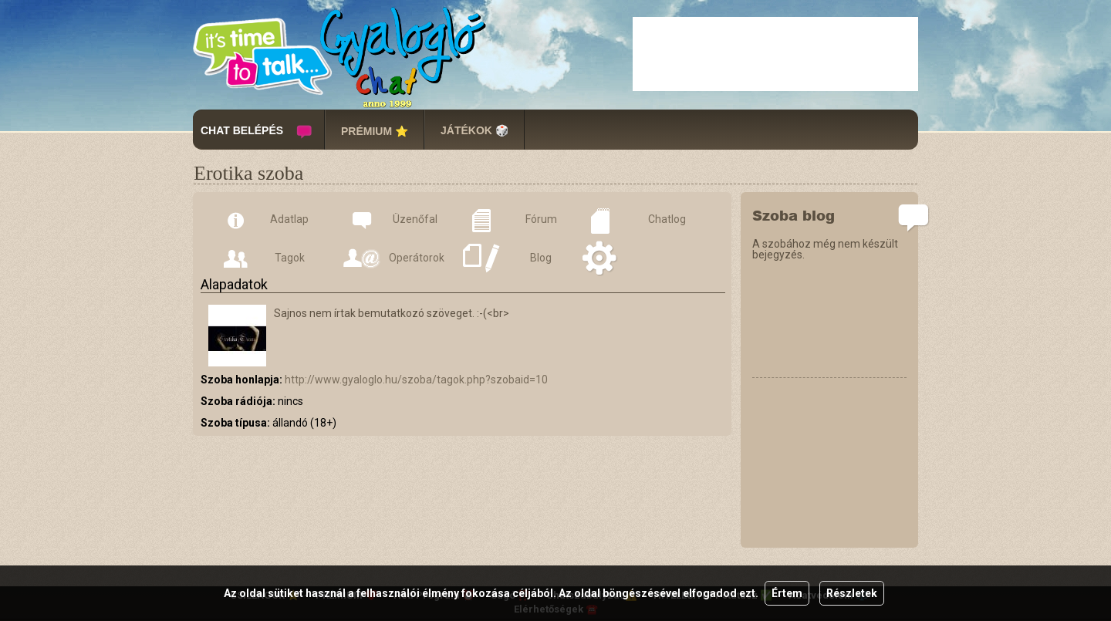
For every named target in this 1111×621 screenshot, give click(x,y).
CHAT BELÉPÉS (242, 130)
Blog (541, 257)
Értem (787, 593)
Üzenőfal (415, 219)
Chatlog (667, 219)
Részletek (851, 593)
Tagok (290, 257)
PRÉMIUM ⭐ (374, 131)
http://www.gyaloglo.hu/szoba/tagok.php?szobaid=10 (416, 379)
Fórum (541, 219)
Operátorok (415, 257)
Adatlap (289, 219)
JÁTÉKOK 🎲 (474, 130)
